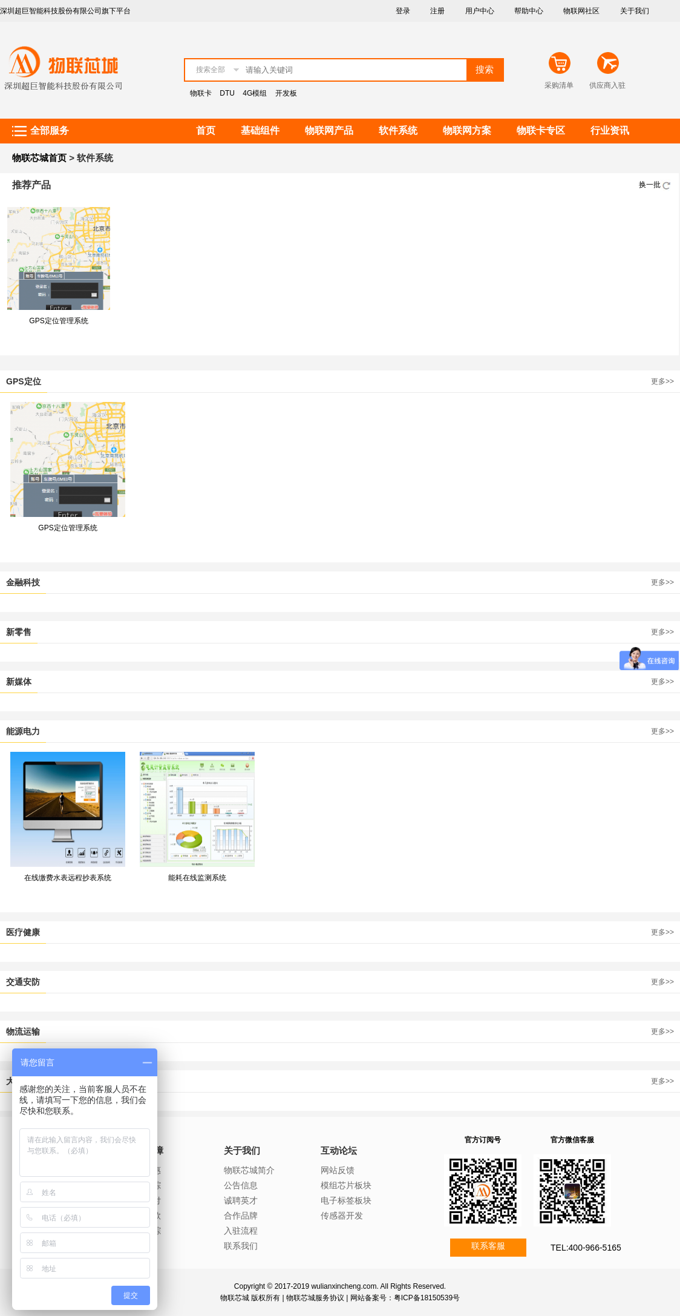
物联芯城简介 (249, 1170)
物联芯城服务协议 (315, 1298)
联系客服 (488, 1246)
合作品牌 (241, 1215)
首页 (205, 130)
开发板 (286, 93)
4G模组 (255, 93)
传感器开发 (342, 1215)
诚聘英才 (241, 1200)
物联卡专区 (541, 130)
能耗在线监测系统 (197, 877)
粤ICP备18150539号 (427, 1298)
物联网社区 (581, 11)
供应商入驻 (607, 85)
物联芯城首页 (39, 158)
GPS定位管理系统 (58, 321)
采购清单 (559, 85)
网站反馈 (338, 1170)
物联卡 (201, 93)
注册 (437, 11)
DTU (227, 93)
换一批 (656, 184)
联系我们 (241, 1246)
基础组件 (260, 130)
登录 (403, 11)
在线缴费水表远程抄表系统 (67, 877)
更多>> (662, 381)
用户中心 (479, 11)
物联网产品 (329, 130)
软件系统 (398, 130)
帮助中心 (528, 11)
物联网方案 (467, 130)
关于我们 (634, 11)
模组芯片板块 (346, 1185)
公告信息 (241, 1185)
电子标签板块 (346, 1200)
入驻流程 (241, 1230)
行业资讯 (609, 130)
